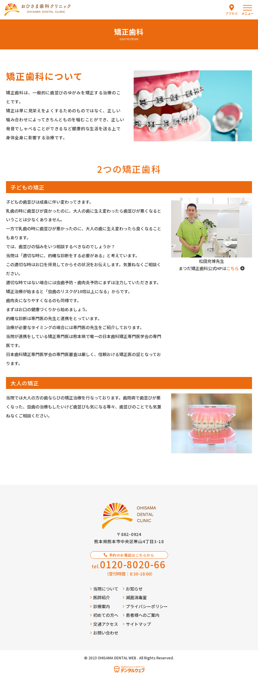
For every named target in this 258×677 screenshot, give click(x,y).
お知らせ (133, 589)
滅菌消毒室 (135, 597)
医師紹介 (100, 597)
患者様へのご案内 (141, 615)
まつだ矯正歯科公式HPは (212, 268)
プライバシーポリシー (145, 606)
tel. (129, 564)
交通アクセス (104, 624)
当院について (104, 589)
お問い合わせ (104, 633)
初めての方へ (104, 615)
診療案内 (100, 606)
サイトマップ (137, 624)
